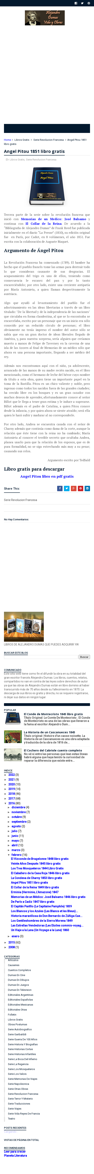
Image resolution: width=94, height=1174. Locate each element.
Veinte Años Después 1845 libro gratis (36, 863)
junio (15, 835)
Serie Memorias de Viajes (22, 1078)
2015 (11, 942)
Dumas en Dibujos (18, 979)
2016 (11, 803)
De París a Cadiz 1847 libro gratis (32, 901)
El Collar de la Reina (43, 224)
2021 (11, 779)
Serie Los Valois (17, 1073)
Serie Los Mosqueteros (21, 1069)
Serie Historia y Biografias (23, 1044)
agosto (17, 826)
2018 (11, 793)
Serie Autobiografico (20, 1029)
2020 (11, 784)
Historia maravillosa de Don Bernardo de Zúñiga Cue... (46, 916)
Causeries (13, 965)
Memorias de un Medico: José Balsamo (53, 219)
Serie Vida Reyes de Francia (24, 1113)
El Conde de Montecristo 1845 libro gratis (53, 714)
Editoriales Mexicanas (20, 1004)
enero (16, 936)
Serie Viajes (14, 1108)
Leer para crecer (15, 1151)
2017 (11, 798)
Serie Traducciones (19, 1103)
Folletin (12, 1014)
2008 (11, 947)
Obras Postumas (17, 1024)
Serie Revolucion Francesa (48, 139)
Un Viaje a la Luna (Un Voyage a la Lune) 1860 (40, 930)
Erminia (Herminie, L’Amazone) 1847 (34, 892)
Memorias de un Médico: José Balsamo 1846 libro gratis (48, 897)
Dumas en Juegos (18, 984)
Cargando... (11, 1131)
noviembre (19, 812)
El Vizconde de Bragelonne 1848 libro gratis (40, 858)
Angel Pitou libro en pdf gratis (47, 476)
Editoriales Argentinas (20, 994)
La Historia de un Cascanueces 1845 (49, 732)
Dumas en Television (19, 989)
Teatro (11, 1118)
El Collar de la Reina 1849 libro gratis (35, 887)
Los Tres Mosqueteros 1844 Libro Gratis (37, 868)
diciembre (19, 807)
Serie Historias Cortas (20, 1049)
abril (15, 845)
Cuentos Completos (19, 970)
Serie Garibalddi (17, 1034)
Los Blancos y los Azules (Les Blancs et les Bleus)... (44, 911)
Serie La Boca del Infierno (22, 1059)
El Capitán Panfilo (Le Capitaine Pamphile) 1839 (41, 906)
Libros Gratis (22, 139)
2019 (11, 789)
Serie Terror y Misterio (20, 1098)
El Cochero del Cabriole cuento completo (53, 750)
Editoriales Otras (17, 1009)
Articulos (13, 960)
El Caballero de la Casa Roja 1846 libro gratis (40, 873)
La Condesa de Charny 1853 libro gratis (36, 878)
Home (7, 139)
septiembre (19, 821)
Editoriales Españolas (20, 999)
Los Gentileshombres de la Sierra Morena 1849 (41, 920)
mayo (16, 840)
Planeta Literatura (15, 1155)
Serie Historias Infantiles (22, 1054)
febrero (17, 854)
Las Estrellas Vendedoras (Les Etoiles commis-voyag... (47, 925)
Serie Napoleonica (18, 1083)
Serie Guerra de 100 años (22, 1039)
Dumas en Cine (16, 975)
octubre (17, 817)
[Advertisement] (47, 74)
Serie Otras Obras (18, 1088)
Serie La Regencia (18, 1064)
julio (15, 831)
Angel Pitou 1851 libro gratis (29, 882)
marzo (16, 850)
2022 (11, 774)
